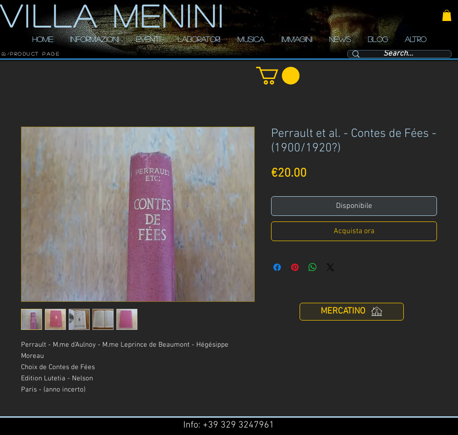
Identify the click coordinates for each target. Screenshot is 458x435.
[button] (446, 15)
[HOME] (3, 53)
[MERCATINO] (352, 312)
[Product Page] (35, 53)
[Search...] (398, 54)
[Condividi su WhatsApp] (312, 267)
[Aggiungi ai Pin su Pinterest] (295, 267)
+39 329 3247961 (238, 425)
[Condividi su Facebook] (277, 267)
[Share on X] (330, 267)
